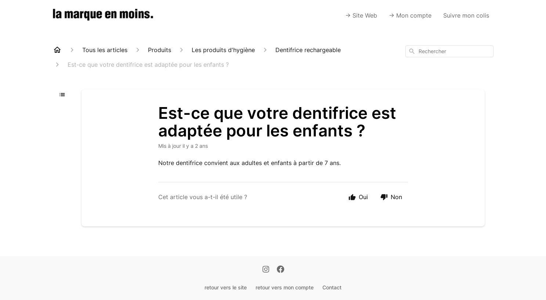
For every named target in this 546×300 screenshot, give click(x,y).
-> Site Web (361, 15)
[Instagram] (265, 270)
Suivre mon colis (466, 15)
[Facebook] (280, 270)
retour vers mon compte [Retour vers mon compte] (285, 287)
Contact (331, 287)
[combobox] (449, 51)
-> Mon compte (410, 15)
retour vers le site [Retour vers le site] (226, 287)
